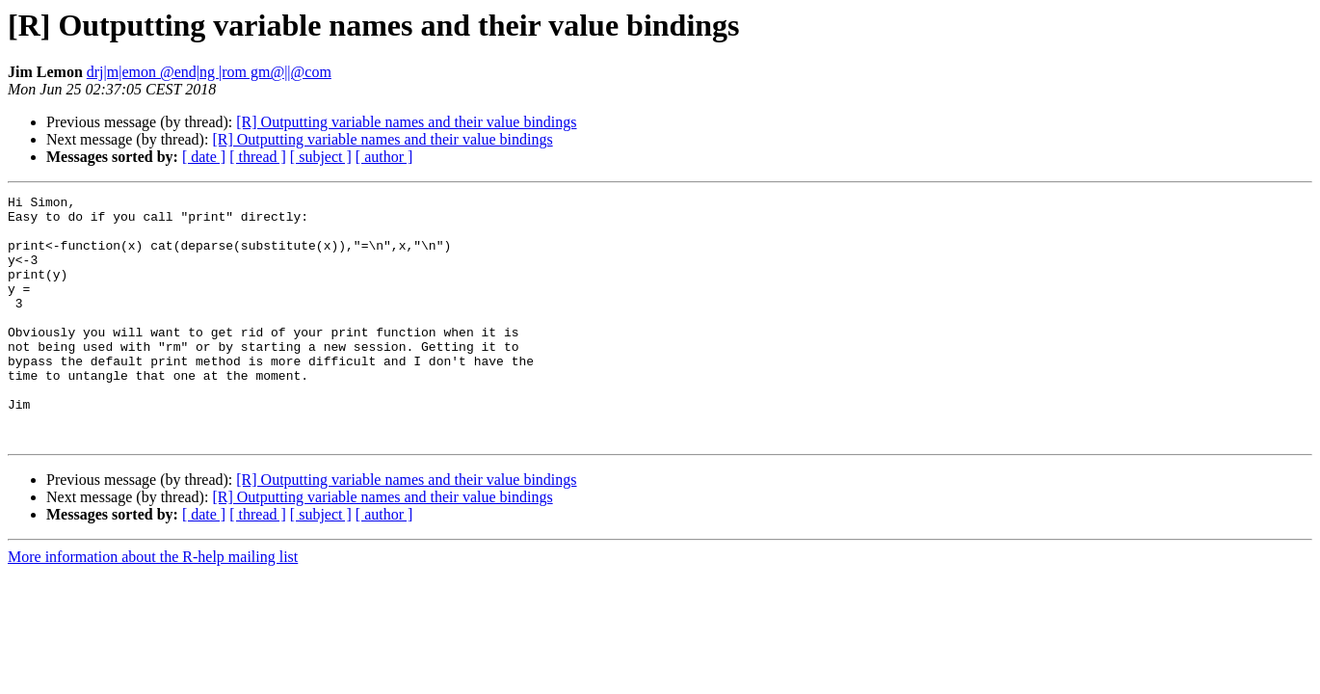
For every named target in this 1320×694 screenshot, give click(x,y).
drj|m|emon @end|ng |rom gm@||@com (209, 72)
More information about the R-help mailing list (153, 606)
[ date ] (203, 156)
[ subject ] (321, 156)
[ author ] (384, 156)
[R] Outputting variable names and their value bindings (406, 122)
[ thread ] (257, 156)
